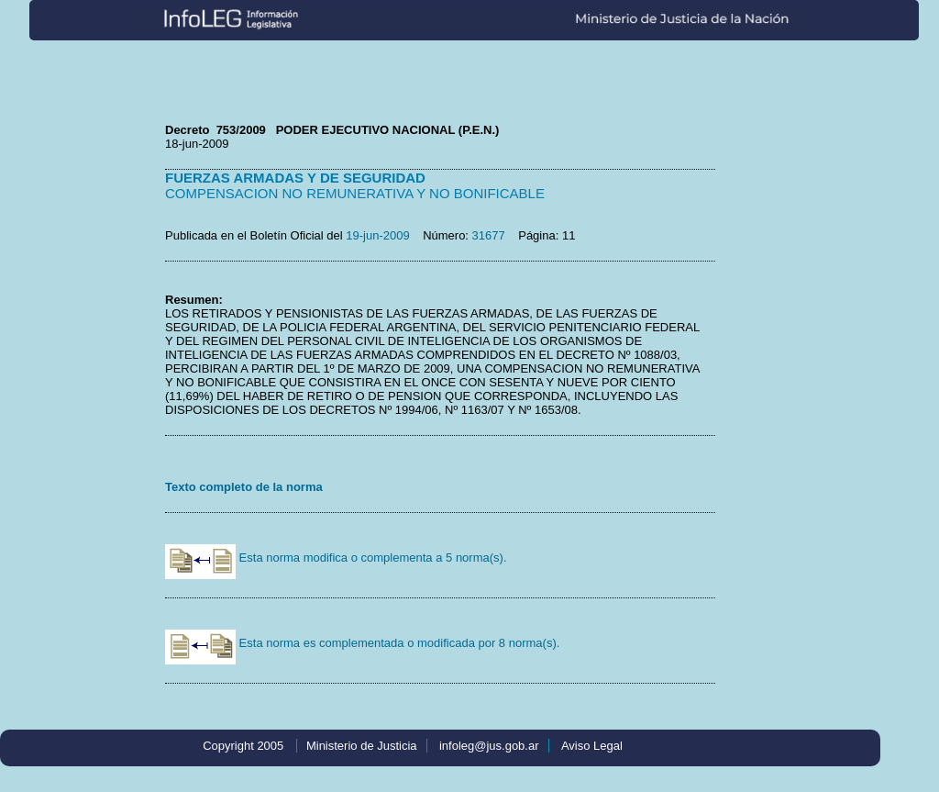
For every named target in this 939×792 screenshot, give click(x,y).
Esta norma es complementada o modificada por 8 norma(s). (362, 643)
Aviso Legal (592, 746)
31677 (488, 235)
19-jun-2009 (377, 235)
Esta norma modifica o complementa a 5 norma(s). (336, 557)
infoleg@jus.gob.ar (489, 746)
